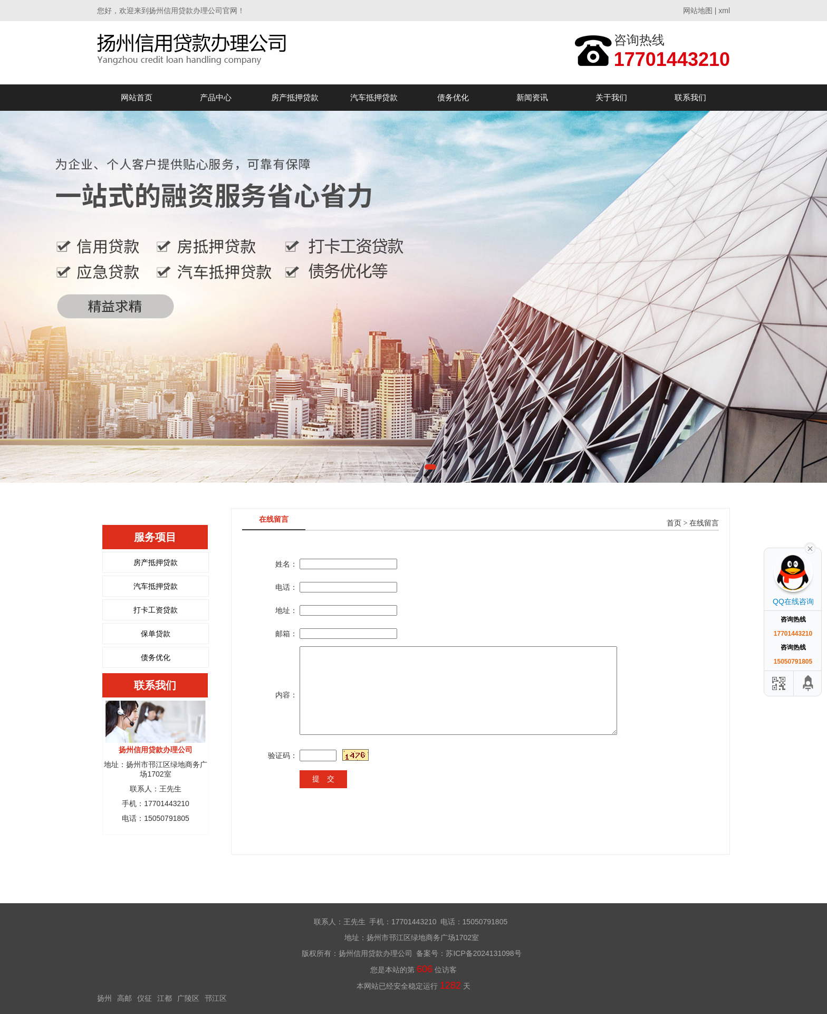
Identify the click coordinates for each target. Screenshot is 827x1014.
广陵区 (188, 998)
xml (724, 10)
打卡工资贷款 (155, 610)
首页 (674, 523)
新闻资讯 (532, 97)
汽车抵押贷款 (374, 97)
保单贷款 (155, 633)
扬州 (104, 998)
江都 (164, 998)
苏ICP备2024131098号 (483, 953)
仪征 (144, 998)
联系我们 (690, 97)
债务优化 (453, 97)
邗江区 (216, 998)
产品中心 (216, 97)
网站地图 (698, 10)
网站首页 (136, 97)
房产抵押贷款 (295, 97)
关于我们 (611, 97)
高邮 (124, 998)
